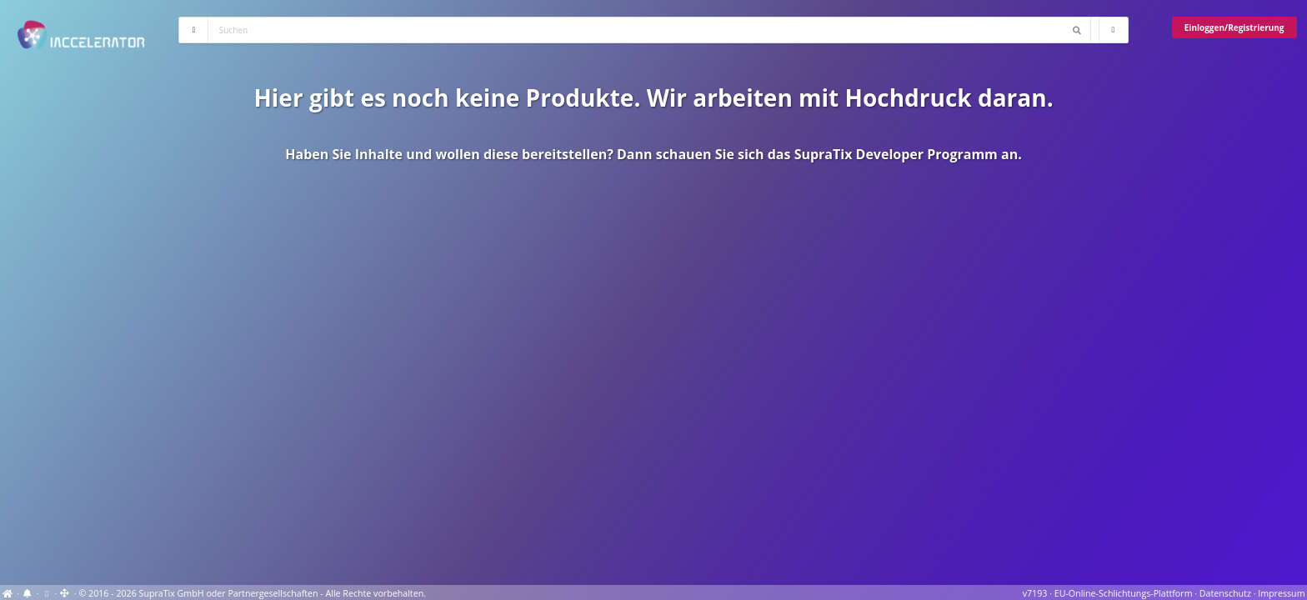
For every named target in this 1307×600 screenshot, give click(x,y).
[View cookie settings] (46, 593)
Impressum (1281, 593)
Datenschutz (1225, 593)
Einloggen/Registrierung (1234, 27)
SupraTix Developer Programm (896, 154)
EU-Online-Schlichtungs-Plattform (1123, 593)
